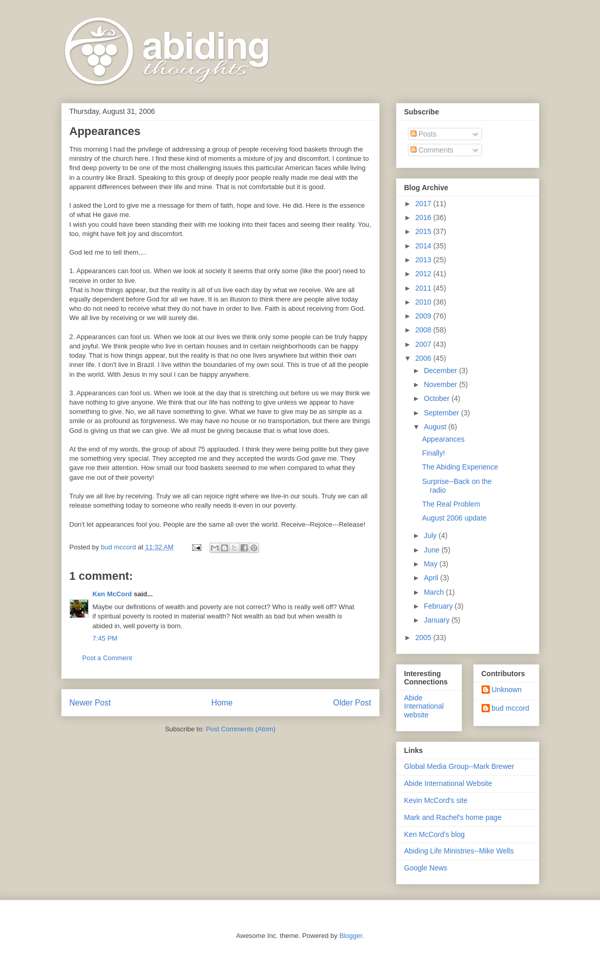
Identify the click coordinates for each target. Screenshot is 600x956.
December (441, 370)
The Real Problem (451, 504)
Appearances (443, 439)
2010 (424, 302)
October (438, 398)
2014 (424, 246)
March (435, 592)
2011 (424, 288)
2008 (424, 330)
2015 (424, 231)
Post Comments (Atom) (241, 729)
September (442, 413)
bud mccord (510, 708)
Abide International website (424, 706)
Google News (426, 868)
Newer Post (90, 702)
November (441, 384)
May (431, 564)
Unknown (507, 689)
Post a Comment (107, 658)
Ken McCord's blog (434, 834)
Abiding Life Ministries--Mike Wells (459, 851)
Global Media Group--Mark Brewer (459, 766)
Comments (432, 150)
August (436, 427)
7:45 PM (105, 638)
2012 (424, 274)
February (439, 606)
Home (222, 702)
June (432, 550)
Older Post (352, 702)
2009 (424, 316)
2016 (424, 217)
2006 (424, 358)
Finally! (433, 453)
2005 (424, 637)
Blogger (350, 936)
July (431, 535)
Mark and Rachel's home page (453, 817)
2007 (424, 344)
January (438, 620)
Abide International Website (448, 783)
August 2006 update (454, 518)
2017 (424, 203)
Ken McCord (112, 594)
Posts (423, 134)
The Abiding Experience (460, 467)
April (432, 578)
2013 (424, 260)
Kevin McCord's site (436, 800)
